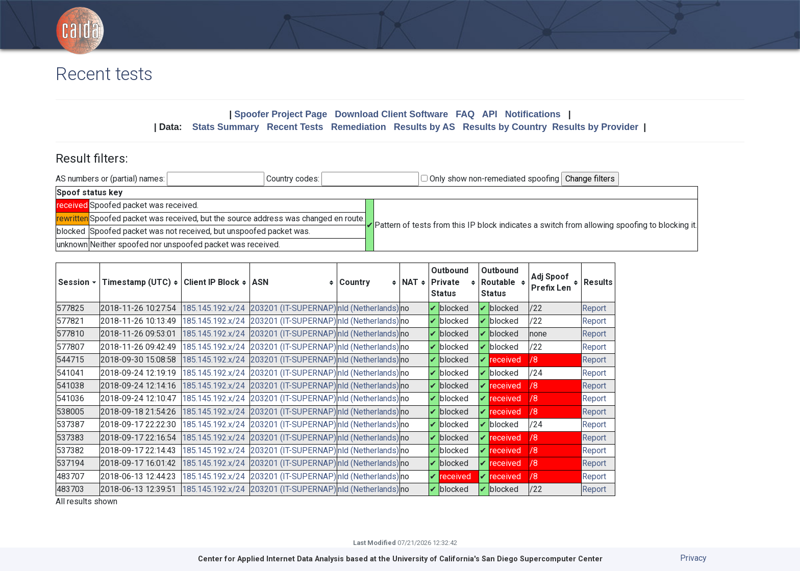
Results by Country (505, 127)
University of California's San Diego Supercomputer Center (497, 559)
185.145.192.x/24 (213, 308)
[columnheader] (78, 282)
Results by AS (424, 127)
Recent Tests (295, 127)
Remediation (358, 127)
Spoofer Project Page (280, 114)
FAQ (465, 114)
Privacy (693, 558)
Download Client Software (391, 114)
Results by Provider (595, 127)
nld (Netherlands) (368, 308)
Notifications (533, 114)
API (489, 114)
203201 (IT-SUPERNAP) (293, 308)
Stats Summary (225, 127)
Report (594, 308)
